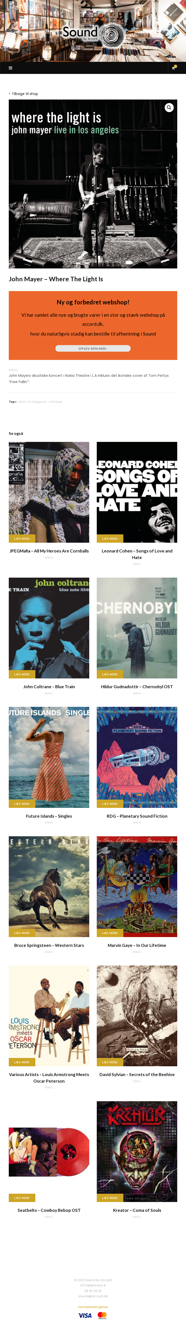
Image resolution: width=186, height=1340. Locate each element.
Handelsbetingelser (93, 1307)
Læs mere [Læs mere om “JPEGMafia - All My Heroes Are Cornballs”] (22, 538)
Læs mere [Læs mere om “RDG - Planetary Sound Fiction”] (110, 803)
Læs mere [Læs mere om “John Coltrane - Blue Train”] (22, 674)
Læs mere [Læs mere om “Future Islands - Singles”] (22, 803)
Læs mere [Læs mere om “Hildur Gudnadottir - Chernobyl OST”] (110, 674)
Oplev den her (92, 348)
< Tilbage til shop (23, 93)
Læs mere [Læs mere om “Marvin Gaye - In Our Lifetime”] (110, 933)
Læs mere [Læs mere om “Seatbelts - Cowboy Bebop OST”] (22, 1197)
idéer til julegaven (32, 401)
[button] (169, 107)
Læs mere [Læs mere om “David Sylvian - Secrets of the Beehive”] (110, 1062)
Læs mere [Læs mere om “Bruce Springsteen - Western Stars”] (22, 933)
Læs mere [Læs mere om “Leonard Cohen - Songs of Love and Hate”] (110, 538)
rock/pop (55, 401)
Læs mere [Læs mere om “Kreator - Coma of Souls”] (110, 1197)
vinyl (13, 370)
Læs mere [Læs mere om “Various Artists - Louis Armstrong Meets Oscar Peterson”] (22, 1062)
